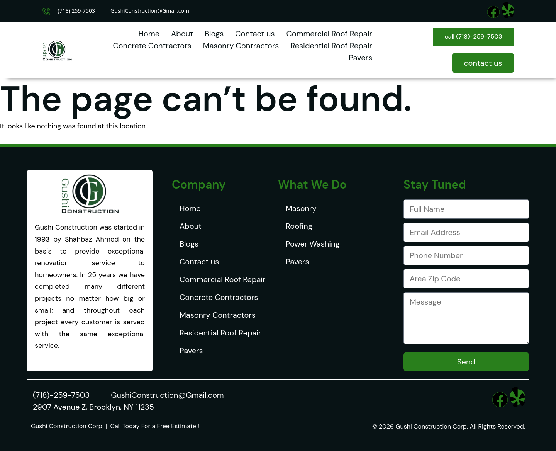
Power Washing (313, 244)
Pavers (360, 58)
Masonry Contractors (241, 46)
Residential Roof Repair (331, 46)
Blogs (214, 34)
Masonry (301, 208)
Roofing (299, 226)
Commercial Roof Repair (329, 34)
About (182, 34)
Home (148, 34)
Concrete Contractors (152, 46)
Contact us (255, 34)
